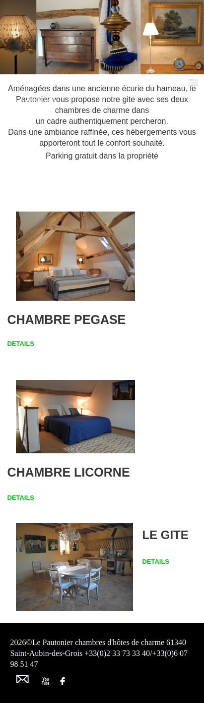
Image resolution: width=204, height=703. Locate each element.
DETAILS (20, 343)
